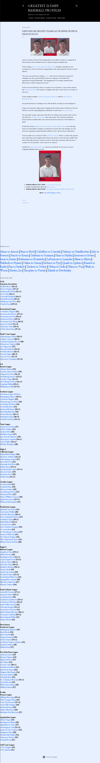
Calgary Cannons (7, 339)
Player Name (39, 18)
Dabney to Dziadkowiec (75, 251)
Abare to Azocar (9, 251)
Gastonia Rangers (7, 607)
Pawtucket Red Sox (7, 316)
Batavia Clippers (6, 657)
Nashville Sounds (7, 299)
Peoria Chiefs (5, 569)
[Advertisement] (50, 222)
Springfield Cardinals (8, 579)
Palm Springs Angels (8, 459)
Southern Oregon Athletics (10, 642)
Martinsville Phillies (7, 735)
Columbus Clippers (7, 311)
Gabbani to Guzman (41, 255)
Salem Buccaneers (7, 499)
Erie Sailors (4, 662)
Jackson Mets (5, 431)
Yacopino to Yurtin (34, 270)
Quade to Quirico (72, 263)
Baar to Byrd (27, 251)
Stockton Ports (6, 474)
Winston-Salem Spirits (8, 502)
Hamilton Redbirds (7, 667)
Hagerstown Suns (7, 374)
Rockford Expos (6, 574)
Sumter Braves (5, 619)
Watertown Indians (7, 684)
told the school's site (38, 117)
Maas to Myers (83, 259)
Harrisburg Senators (8, 376)
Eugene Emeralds (7, 637)
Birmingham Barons (8, 396)
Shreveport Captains (8, 439)
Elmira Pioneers (6, 659)
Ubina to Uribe (57, 266)
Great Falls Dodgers (8, 704)
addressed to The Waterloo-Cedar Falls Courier (50, 126)
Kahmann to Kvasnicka (31, 259)
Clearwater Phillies (7, 512)
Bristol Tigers (5, 719)
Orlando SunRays (7, 419)
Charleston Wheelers (8, 602)
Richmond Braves (7, 319)
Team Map (60, 18)
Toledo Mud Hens (7, 329)
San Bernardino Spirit (8, 469)
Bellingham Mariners (8, 629)
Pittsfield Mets (6, 677)
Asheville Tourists (7, 592)
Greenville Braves (7, 406)
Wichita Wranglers (7, 444)
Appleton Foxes (6, 552)
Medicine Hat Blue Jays (9, 712)
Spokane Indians (6, 644)
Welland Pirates (6, 687)
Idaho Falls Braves (7, 709)
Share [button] (23, 200)
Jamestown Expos (7, 669)
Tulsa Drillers (5, 441)
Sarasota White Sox (7, 534)
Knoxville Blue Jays (7, 411)
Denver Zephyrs (6, 289)
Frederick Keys (6, 487)
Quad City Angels (7, 572)
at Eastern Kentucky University (47, 96)
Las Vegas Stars (6, 346)
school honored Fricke (37, 147)
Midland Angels (6, 434)
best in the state (67, 110)
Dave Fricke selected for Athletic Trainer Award (60, 189)
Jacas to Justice (8, 259)
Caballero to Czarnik (48, 251)
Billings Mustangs (7, 697)
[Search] (77, 5)
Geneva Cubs (5, 664)
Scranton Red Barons (8, 314)
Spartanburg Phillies (8, 617)
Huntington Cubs (7, 727)
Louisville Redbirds (7, 296)
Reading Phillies (6, 384)
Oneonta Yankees (7, 674)
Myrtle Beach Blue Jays (9, 612)
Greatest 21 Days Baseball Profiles (44, 8)
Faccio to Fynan (19, 255)
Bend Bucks (5, 632)
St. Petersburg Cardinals (9, 532)
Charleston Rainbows (8, 599)
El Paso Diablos (6, 429)
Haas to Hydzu (63, 255)
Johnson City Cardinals (9, 730)
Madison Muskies (7, 567)
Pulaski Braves (5, 740)
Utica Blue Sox (6, 682)
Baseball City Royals (8, 509)
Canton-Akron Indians (9, 371)
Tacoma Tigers (6, 354)
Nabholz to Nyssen (10, 263)
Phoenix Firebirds (7, 349)
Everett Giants (5, 639)
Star (27, 202)
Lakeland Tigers (6, 519)
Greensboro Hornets (8, 609)
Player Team (50, 18)
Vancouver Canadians (8, 359)
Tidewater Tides (6, 326)
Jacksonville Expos (7, 409)
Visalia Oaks (4, 477)
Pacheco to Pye (51, 263)
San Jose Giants (6, 472)
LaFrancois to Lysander (60, 259)
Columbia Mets (6, 597)
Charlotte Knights (7, 399)
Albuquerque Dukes (8, 336)
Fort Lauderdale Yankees (9, 517)
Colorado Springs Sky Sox (10, 341)
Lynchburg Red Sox (8, 492)
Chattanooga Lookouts (9, 401)
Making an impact (51, 187)
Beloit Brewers (5, 554)
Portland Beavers (6, 351)
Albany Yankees (6, 369)
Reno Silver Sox (6, 461)
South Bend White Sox (9, 577)
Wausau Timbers (6, 584)
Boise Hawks (5, 634)
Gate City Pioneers (7, 702)
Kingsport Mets (6, 732)
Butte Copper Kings (8, 699)
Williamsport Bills (7, 386)
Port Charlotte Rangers (9, 527)
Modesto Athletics (7, 456)
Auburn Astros (6, 654)
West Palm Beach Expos (9, 539)
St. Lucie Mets (5, 529)
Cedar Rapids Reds (7, 559)
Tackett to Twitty (37, 266)
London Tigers (6, 379)
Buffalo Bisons (5, 286)
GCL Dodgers (5, 747)
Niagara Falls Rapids (8, 672)
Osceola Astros (6, 524)
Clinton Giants (6, 562)
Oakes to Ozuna (32, 263)
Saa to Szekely (17, 266)
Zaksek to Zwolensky (59, 270)
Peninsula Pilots (6, 494)
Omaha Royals (6, 304)
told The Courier (52, 135)
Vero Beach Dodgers (8, 537)
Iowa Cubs (4, 294)
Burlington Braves (7, 557)
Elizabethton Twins (7, 725)
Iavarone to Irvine (84, 255)
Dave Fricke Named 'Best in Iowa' (53, 184)
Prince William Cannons (9, 497)
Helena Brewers (6, 707)
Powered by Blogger (50, 757)
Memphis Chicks (6, 416)
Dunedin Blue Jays (7, 514)
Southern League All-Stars (10, 394)
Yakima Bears (5, 647)
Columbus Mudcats (8, 404)
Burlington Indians (7, 722)
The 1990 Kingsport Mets (52, 193)
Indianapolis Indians (8, 291)
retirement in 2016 (30, 90)
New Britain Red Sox (8, 381)
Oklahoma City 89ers (8, 301)
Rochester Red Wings (8, 321)
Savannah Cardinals (7, 614)
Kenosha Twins (6, 564)
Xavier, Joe (16, 270)
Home (30, 18)
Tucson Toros (5, 356)
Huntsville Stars (6, 414)
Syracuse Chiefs (6, 324)
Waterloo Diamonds (7, 582)
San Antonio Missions (8, 436)
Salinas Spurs (5, 467)
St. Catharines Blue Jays (9, 679)
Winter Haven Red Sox (9, 542)
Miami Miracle (5, 522)
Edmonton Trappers (8, 344)
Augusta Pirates (6, 594)
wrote (47, 76)
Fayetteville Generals (8, 604)
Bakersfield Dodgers (8, 454)
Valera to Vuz (75, 266)
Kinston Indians (6, 489)
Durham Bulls (5, 484)
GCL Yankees (5, 750)
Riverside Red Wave (8, 464)
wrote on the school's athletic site (43, 67)
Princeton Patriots (7, 737)
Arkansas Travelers (7, 426)
